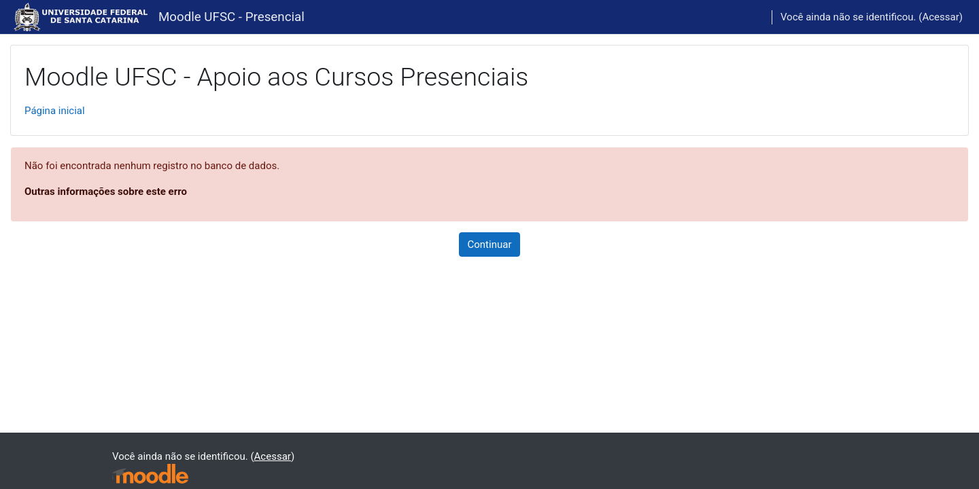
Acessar (940, 17)
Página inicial (54, 111)
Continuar (490, 244)
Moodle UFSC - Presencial (231, 17)
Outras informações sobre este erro (105, 191)
